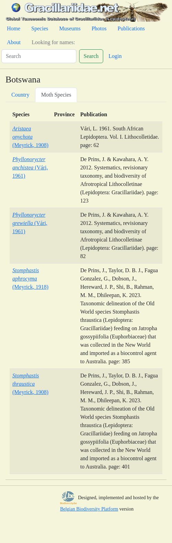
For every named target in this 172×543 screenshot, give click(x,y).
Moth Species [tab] (56, 95)
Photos (99, 28)
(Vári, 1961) (30, 167)
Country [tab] (20, 95)
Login (115, 56)
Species (39, 28)
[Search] (38, 56)
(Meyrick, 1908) (30, 137)
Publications (131, 28)
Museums (69, 28)
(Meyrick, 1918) (30, 278)
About (14, 42)
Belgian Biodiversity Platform (89, 509)
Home (13, 28)
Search (91, 56)
